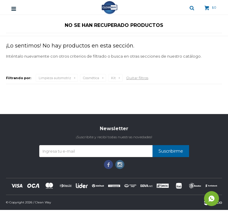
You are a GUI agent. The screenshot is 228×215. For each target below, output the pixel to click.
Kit (113, 78)
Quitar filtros (137, 78)
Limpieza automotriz (55, 78)
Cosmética (91, 78)
